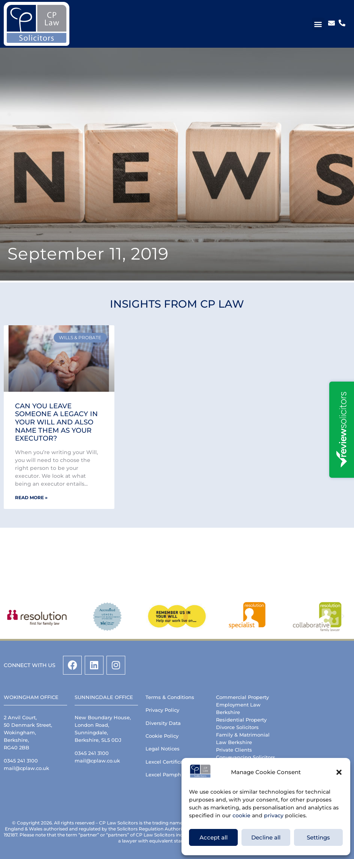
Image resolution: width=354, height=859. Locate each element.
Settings (318, 837)
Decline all (265, 837)
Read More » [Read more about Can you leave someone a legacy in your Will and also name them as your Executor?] (31, 497)
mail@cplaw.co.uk (26, 768)
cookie (241, 815)
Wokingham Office (31, 697)
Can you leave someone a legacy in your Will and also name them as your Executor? (56, 422)
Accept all (214, 837)
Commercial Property (242, 697)
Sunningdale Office (104, 697)
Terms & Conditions (170, 697)
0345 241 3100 (21, 761)
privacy (274, 815)
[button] (339, 772)
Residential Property (241, 720)
